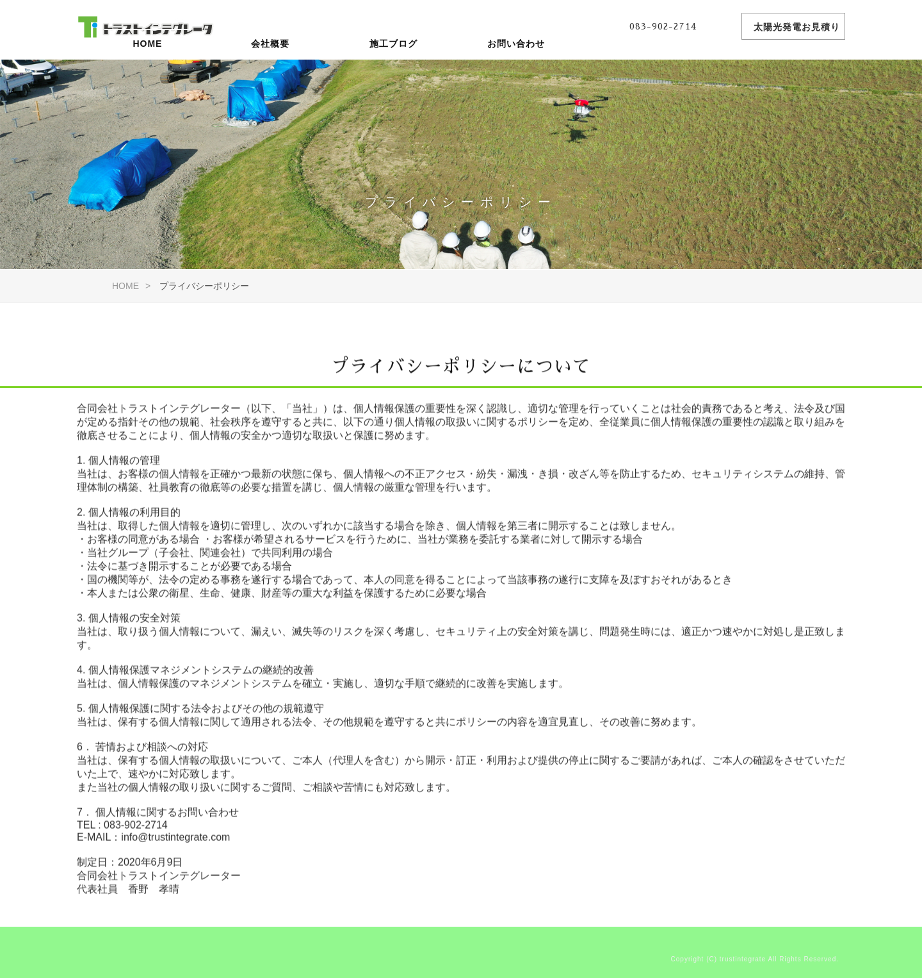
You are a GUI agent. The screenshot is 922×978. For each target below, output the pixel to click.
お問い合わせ (516, 74)
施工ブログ (393, 74)
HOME (147, 74)
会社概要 (270, 74)
